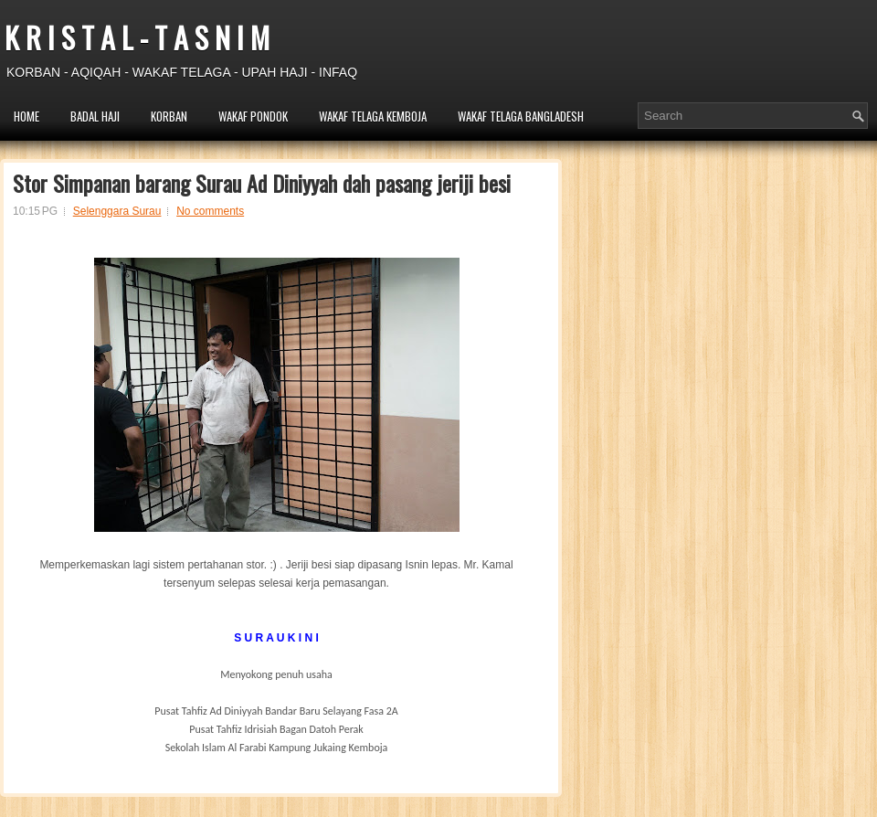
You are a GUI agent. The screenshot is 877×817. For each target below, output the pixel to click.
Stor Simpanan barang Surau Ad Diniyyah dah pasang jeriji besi (262, 183)
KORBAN (169, 116)
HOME (26, 116)
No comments (210, 211)
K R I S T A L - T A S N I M (137, 37)
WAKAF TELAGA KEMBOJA (373, 116)
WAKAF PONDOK (253, 116)
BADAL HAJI (95, 116)
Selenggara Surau (117, 211)
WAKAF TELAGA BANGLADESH (521, 116)
